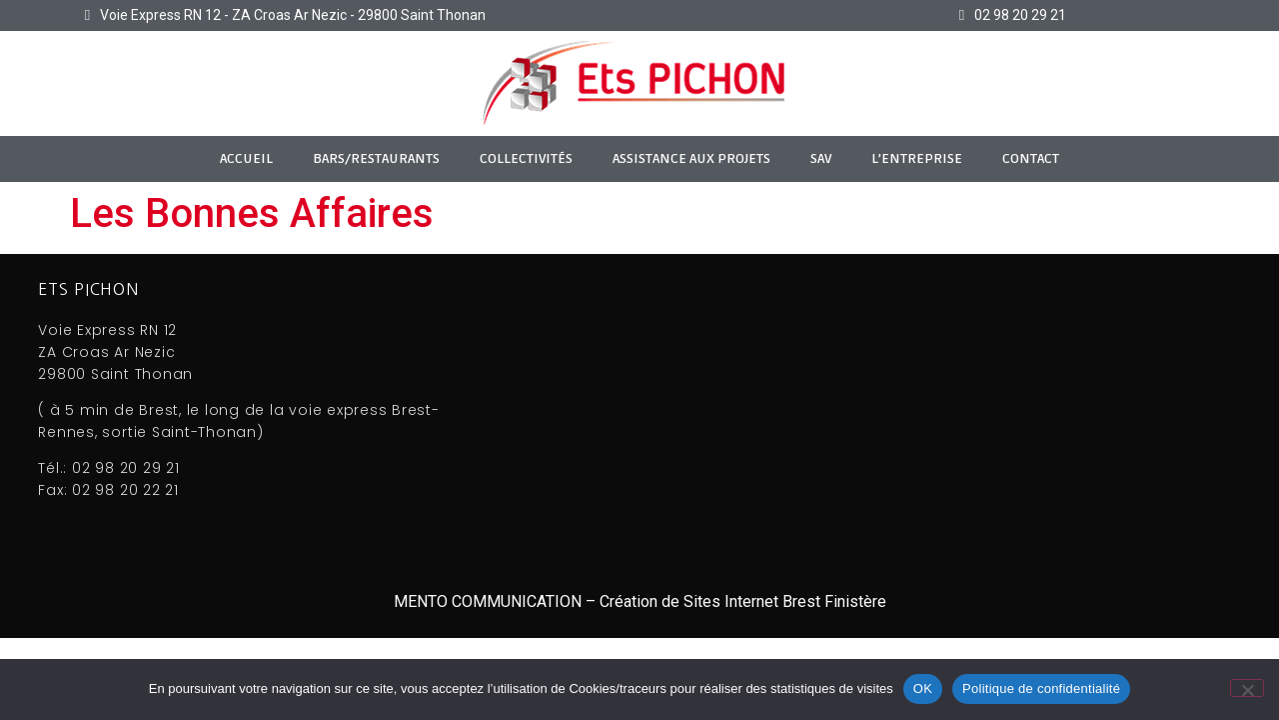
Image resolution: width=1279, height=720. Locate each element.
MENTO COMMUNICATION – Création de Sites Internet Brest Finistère (640, 601)
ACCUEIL (246, 158)
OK (922, 688)
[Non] (1247, 688)
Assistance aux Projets (691, 158)
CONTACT (1030, 158)
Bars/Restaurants (376, 158)
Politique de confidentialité (1041, 688)
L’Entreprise (916, 158)
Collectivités (526, 158)
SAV (820, 158)
